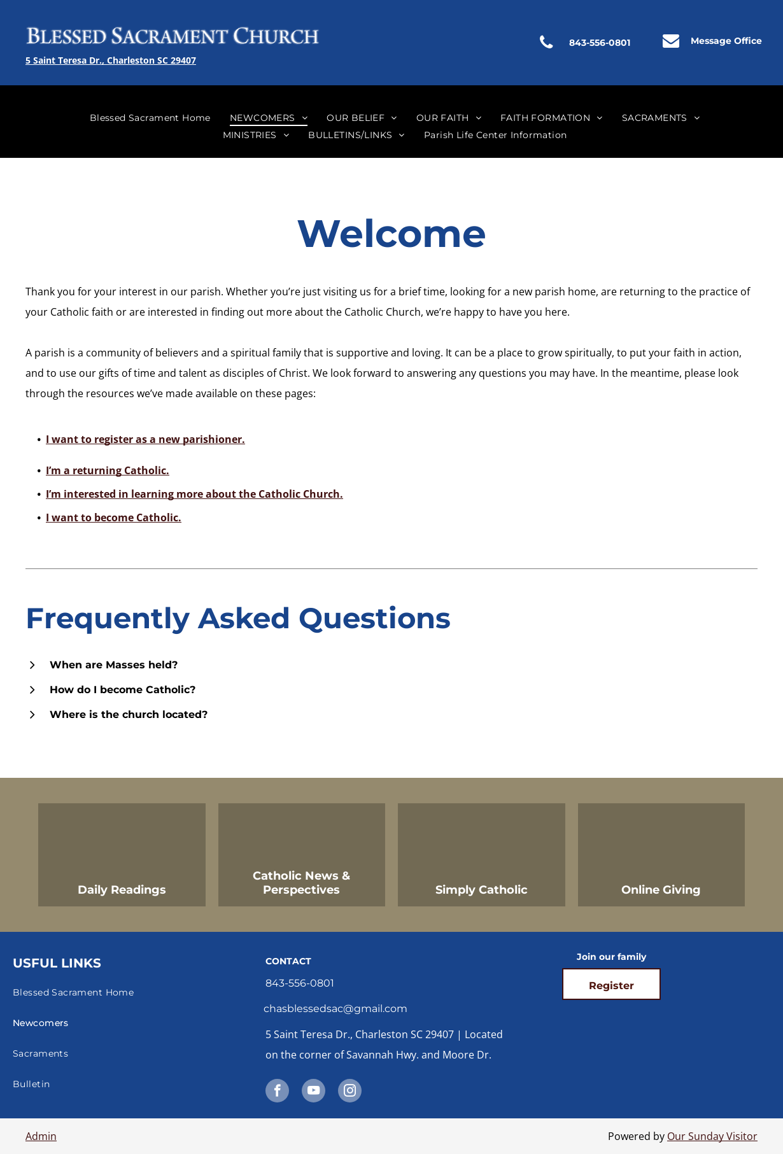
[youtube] (313, 1092)
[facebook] (277, 1092)
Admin (41, 1136)
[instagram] (350, 1092)
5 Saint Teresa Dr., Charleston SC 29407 (110, 60)
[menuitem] (150, 118)
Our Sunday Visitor (712, 1136)
